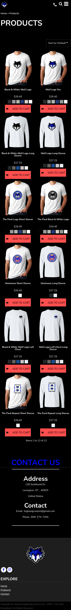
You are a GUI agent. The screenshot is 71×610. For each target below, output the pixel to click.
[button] (60, 4)
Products (6, 589)
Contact (5, 593)
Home (4, 13)
